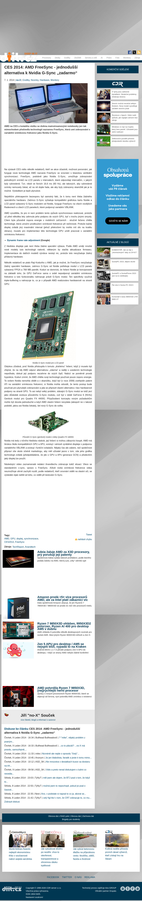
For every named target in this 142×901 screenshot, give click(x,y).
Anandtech (30, 547)
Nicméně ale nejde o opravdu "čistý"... (60, 753)
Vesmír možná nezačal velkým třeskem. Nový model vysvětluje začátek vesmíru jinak (124, 106)
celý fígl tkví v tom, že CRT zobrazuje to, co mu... (67, 798)
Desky (57, 58)
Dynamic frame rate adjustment (23, 240)
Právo (109, 58)
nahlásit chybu (85, 539)
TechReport (18, 547)
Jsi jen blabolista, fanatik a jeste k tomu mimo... (68, 757)
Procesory (46, 58)
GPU (12, 538)
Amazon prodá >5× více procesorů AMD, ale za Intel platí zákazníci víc (62, 598)
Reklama (89, 877)
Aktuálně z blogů (118, 242)
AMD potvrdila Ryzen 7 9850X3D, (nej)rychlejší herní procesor (61, 689)
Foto (117, 58)
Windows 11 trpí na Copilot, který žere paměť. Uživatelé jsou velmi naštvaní (125, 129)
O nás (78, 877)
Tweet (89, 534)
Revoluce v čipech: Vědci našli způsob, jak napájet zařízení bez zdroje (125, 117)
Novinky (35, 80)
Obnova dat (76, 816)
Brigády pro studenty (71, 819)
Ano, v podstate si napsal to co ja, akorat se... (63, 794)
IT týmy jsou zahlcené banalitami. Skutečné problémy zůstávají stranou (124, 94)
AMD (6, 538)
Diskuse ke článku (16, 728)
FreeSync (19, 542)
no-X (18, 80)
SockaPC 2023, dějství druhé (123, 262)
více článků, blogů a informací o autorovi (38, 720)
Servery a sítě (91, 58)
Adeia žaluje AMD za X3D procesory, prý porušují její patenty (63, 553)
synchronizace (31, 538)
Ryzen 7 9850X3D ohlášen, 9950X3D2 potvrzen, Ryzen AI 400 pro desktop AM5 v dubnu (64, 626)
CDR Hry (118, 84)
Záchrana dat (88, 816)
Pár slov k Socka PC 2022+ (123, 285)
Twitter (67, 877)
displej (20, 538)
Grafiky (67, 58)
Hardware (44, 80)
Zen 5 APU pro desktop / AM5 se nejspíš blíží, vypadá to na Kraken (61, 645)
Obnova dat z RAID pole (58, 816)
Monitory (127, 58)
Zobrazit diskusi (12, 802)
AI (102, 58)
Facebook (53, 877)
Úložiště (77, 58)
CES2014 (9, 542)
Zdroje (137, 58)
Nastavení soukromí (34, 897)
